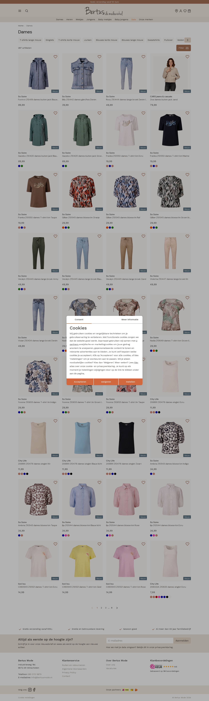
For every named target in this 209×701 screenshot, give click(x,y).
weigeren (106, 381)
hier (136, 362)
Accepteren (80, 381)
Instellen (130, 381)
